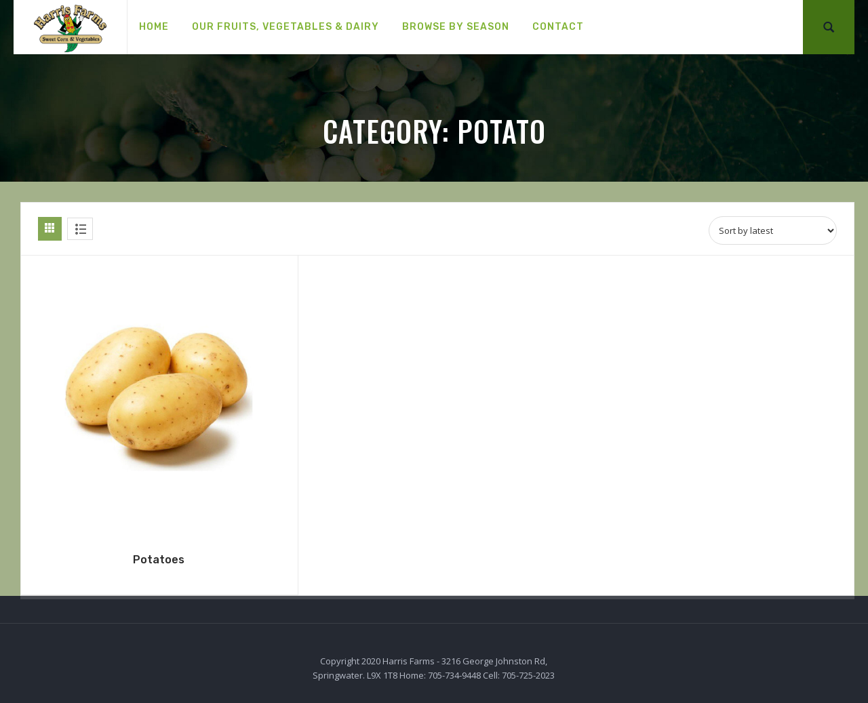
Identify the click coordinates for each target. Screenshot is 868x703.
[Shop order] (773, 230)
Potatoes (158, 559)
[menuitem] (153, 27)
